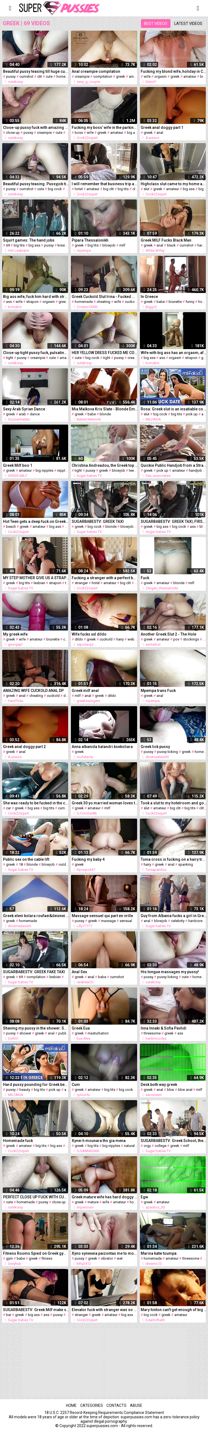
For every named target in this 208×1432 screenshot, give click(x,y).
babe (161, 302)
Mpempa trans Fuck (158, 690)
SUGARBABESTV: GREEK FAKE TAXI (34, 972)
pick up (192, 414)
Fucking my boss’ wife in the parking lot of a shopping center (105, 127)
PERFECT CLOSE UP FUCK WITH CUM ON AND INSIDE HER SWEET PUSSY (36, 1197)
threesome (152, 1033)
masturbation (98, 1033)
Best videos (155, 23)
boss (79, 133)
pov (176, 639)
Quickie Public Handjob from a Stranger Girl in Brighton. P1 (174, 465)
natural (129, 1146)
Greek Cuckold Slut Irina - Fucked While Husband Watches (105, 296)
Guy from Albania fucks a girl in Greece (174, 916)
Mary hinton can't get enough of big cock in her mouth (174, 1310)
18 (21, 864)
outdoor (65, 864)
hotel (79, 189)
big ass (133, 133)
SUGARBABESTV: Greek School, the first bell (174, 1140)
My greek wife (15, 634)
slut (146, 189)
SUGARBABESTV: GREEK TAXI (98, 521)
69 (8, 245)
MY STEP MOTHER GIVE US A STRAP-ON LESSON (36, 578)
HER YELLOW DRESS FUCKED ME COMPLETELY (105, 352)
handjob (195, 470)
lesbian (39, 583)
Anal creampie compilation (96, 71)
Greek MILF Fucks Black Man (166, 240)
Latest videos (188, 23)
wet (120, 1258)
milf (122, 245)
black (171, 245)
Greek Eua (81, 1028)
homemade (65, 76)
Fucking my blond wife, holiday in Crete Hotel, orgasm (174, 71)
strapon (32, 302)
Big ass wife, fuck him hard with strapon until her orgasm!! (36, 296)
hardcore (195, 921)
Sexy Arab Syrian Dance (24, 409)
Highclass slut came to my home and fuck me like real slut (174, 184)
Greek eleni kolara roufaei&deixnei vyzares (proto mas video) (36, 916)
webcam (134, 639)
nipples (63, 470)
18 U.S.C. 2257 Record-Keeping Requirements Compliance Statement (104, 1412)
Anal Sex (79, 972)
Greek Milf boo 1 (17, 465)
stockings (191, 639)
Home (71, 1405)
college (160, 1146)
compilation (102, 76)
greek (120, 76)
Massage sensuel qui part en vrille (102, 916)
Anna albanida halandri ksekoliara (102, 746)
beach (11, 526)
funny (190, 302)
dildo (79, 639)
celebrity (177, 921)
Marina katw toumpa (159, 1253)
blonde (105, 414)
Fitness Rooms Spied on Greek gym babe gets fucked (36, 1253)
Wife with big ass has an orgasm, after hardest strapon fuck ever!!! (174, 352)
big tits (123, 189)
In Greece (149, 296)
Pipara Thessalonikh (90, 240)
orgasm (160, 76)
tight (9, 358)
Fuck (145, 578)
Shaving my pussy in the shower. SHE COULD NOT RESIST (36, 1028)
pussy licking (167, 752)
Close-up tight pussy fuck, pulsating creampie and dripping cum (36, 352)
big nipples (44, 470)
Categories (91, 1405)
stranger (81, 583)
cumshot (26, 76)
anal (160, 133)
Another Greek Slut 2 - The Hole (168, 634)
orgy (147, 1146)
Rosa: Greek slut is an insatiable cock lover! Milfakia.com (174, 409)
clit (39, 76)
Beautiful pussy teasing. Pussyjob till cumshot (36, 184)
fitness (47, 1258)
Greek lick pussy (155, 746)
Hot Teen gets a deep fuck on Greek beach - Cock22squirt (36, 521)
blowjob (108, 245)
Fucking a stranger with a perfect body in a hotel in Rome (105, 578)
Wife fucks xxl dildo (89, 634)
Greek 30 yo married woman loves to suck (105, 803)
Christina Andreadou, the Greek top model (105, 465)
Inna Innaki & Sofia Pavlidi (163, 1028)
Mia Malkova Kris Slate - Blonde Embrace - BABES (105, 409)
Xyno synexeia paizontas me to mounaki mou (105, 1253)
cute (49, 76)
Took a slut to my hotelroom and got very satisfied (174, 803)
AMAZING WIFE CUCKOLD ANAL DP (33, 690)
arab (22, 414)
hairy (120, 639)
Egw (144, 1197)
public (63, 1033)
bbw (170, 1090)
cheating (103, 302)
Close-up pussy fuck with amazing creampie (36, 127)
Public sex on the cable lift (26, 859)
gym (9, 1258)
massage (108, 921)
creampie (82, 76)
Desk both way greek (159, 1084)
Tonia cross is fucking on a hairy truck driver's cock (174, 859)
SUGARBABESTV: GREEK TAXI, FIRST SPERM (174, 521)
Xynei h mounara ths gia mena (99, 1140)
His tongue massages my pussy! (170, 972)
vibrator (107, 1258)
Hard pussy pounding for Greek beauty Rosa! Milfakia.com (36, 1084)
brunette (175, 302)
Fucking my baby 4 (88, 859)
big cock (55, 189)
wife (147, 76)
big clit (108, 189)
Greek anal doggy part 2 (24, 746)
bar (8, 1315)
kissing (63, 245)
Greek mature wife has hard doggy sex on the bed (105, 1197)
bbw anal (185, 1090)
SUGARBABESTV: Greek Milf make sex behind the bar (36, 1310)
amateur (135, 76)
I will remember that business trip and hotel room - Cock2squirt (105, 184)
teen (132, 470)
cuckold (131, 302)
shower (25, 1033)
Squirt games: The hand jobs (28, 240)
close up (13, 133)
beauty (24, 1090)
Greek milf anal (85, 690)
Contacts (116, 1405)
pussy (11, 76)
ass (9, 302)
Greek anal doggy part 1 (162, 127)
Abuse (136, 1405)
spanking (185, 864)
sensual (126, 921)
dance (35, 414)
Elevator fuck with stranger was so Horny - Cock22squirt (105, 1310)
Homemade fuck (18, 1140)
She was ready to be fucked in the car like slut (36, 803)
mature (93, 1202)
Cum (76, 1084)
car (8, 808)
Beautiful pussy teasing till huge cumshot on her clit (36, 71)
